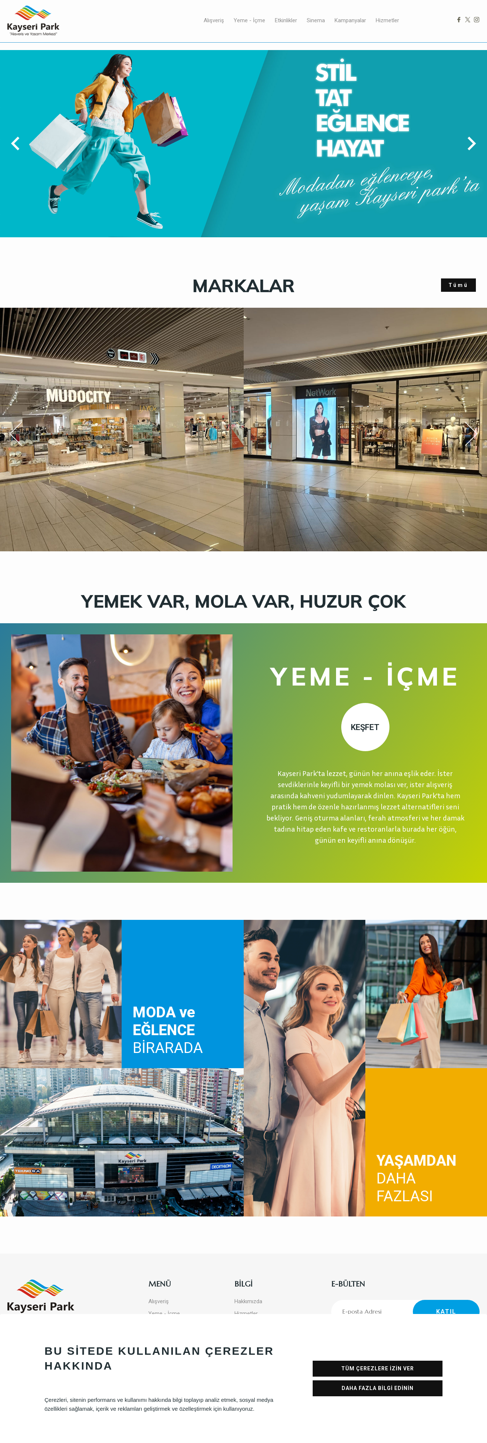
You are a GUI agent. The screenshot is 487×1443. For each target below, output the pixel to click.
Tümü (458, 285)
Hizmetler (387, 20)
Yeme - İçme (249, 20)
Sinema (316, 20)
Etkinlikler (286, 20)
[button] (18, 144)
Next (464, 433)
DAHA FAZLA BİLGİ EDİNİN (378, 1388)
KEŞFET (365, 727)
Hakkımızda (248, 1301)
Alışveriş (214, 20)
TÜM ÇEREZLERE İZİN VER (377, 1368)
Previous (20, 435)
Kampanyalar (350, 20)
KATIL (446, 1311)
